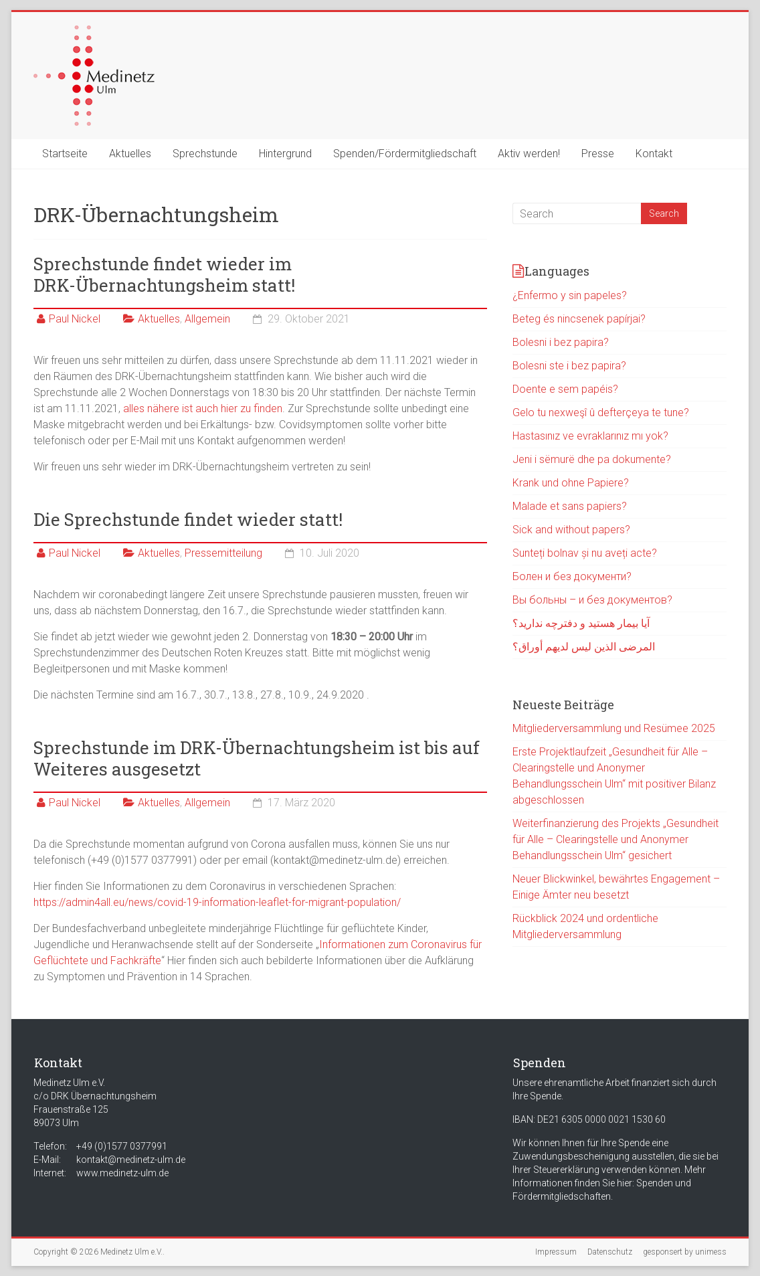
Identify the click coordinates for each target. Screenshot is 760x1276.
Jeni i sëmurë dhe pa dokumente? (591, 459)
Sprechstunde (205, 153)
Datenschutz (609, 1252)
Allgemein (207, 318)
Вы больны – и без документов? (592, 600)
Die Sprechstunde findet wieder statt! (188, 519)
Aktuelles (130, 153)
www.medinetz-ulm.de (122, 1173)
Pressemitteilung (223, 553)
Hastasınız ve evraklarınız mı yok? (590, 436)
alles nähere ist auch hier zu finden (202, 408)
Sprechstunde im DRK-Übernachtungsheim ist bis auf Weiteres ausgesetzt (256, 758)
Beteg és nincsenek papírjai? (579, 318)
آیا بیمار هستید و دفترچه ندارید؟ (581, 623)
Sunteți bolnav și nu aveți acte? (584, 553)
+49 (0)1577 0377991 (121, 1146)
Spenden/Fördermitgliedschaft (404, 153)
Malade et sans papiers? (569, 506)
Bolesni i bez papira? (560, 342)
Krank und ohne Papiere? (570, 482)
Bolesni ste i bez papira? (569, 365)
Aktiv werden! (529, 153)
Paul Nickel (74, 318)
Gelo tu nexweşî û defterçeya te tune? (600, 412)
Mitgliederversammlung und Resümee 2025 (613, 728)
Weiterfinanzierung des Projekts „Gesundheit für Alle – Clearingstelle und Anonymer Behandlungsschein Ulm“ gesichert (615, 839)
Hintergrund (285, 153)
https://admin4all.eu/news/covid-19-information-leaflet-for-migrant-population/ (217, 902)
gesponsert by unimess (685, 1252)
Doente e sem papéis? (565, 389)
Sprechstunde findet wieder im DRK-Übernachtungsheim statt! (164, 274)
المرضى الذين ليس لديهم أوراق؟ (583, 646)
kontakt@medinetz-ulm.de (130, 1159)
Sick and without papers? (571, 529)
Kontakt (654, 153)
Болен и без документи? (572, 576)
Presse (597, 153)
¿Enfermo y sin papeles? (569, 295)
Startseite (65, 153)
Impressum (556, 1252)
